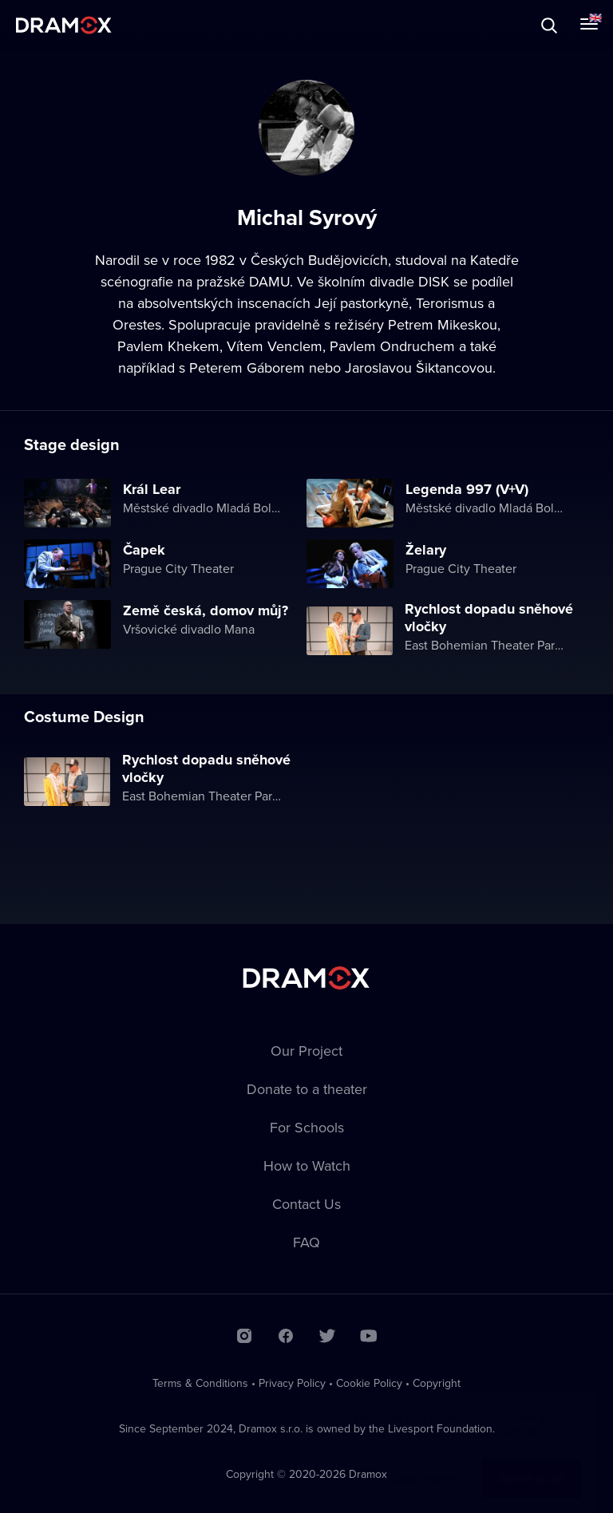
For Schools (307, 1127)
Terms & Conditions (200, 1383)
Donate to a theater (307, 1089)
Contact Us (306, 1204)
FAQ (306, 1242)
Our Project (306, 1051)
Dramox (64, 25)
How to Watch (306, 1165)
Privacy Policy (292, 1383)
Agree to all (531, 1462)
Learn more (422, 1462)
